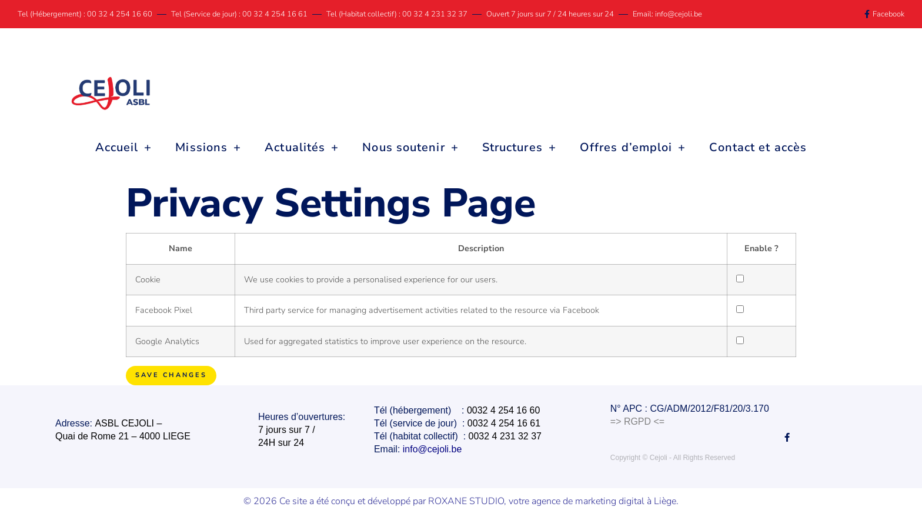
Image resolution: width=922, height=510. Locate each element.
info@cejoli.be (433, 449)
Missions (208, 147)
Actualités (302, 147)
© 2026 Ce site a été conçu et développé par (335, 500)
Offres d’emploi (633, 147)
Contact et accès (758, 147)
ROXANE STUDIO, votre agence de (501, 500)
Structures (519, 147)
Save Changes (171, 375)
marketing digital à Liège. (627, 500)
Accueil (123, 147)
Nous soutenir (410, 147)
